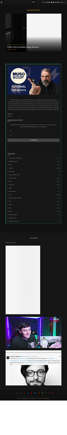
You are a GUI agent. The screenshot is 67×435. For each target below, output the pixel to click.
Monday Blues (34, 191)
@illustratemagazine (11, 242)
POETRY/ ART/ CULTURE (34, 198)
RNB (34, 208)
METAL (34, 188)
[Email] (53, 2)
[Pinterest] (48, 2)
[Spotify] (57, 2)
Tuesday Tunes (34, 218)
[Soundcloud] (55, 2)
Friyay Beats (34, 171)
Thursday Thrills (34, 214)
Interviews (34, 185)
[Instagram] (46, 2)
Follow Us (9, 116)
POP (34, 201)
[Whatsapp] (59, 2)
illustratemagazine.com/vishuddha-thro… (36, 362)
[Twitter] (44, 2)
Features (34, 168)
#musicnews (23, 360)
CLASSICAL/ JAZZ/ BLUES (34, 158)
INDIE (34, 181)
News (34, 195)
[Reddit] (61, 2)
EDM (34, 165)
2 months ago (34, 356)
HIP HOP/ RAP (34, 178)
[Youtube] (51, 2)
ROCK (34, 211)
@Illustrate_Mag (26, 356)
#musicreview (50, 358)
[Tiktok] (63, 2)
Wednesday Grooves (34, 221)
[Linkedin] (49, 2)
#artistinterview (15, 360)
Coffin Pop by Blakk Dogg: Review (23, 47)
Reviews (34, 204)
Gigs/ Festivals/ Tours (34, 175)
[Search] (65, 2)
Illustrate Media (45, 398)
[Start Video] (33, 80)
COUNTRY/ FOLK (34, 161)
